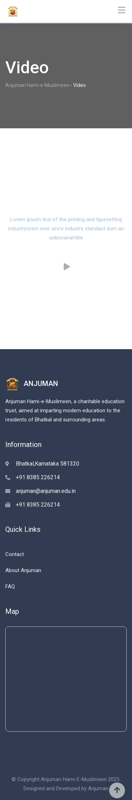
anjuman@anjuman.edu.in (46, 491)
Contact (14, 554)
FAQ (10, 586)
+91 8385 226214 (38, 477)
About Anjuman (23, 570)
